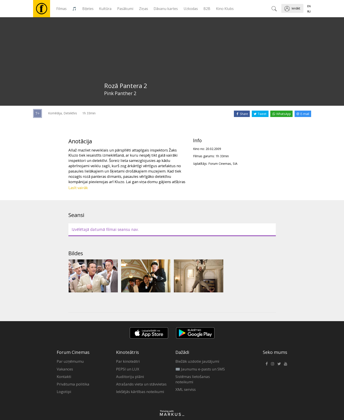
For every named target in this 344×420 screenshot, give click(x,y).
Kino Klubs (225, 8)
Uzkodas (191, 8)
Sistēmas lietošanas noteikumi (192, 379)
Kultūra (105, 8)
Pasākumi (125, 8)
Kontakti (64, 376)
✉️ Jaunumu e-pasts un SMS (200, 369)
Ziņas (143, 8)
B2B (206, 8)
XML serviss (185, 389)
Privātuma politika (73, 384)
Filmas (61, 8)
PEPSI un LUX (127, 369)
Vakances (65, 369)
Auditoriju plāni (130, 376)
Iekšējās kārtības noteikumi (140, 391)
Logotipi (64, 391)
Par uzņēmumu (70, 361)
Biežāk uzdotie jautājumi (197, 361)
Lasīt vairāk (78, 187)
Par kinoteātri (128, 361)
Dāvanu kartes (166, 8)
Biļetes (88, 8)
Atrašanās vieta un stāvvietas (141, 384)
